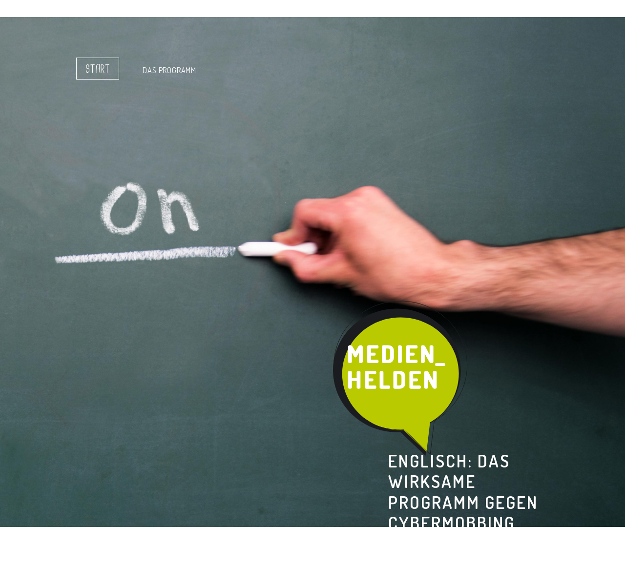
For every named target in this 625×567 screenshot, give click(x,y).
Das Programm (169, 70)
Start (97, 69)
